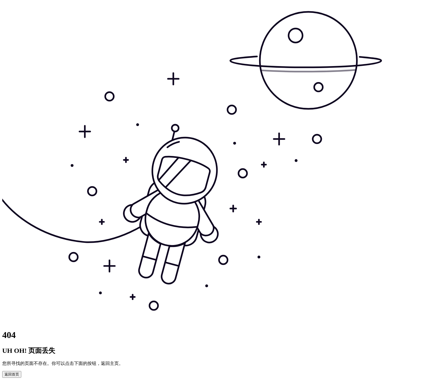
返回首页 (11, 374)
